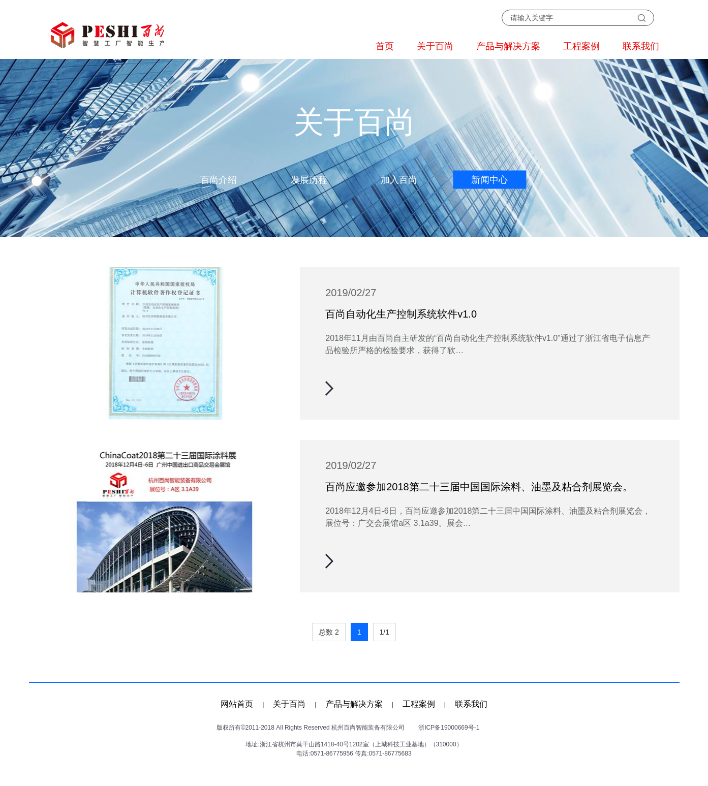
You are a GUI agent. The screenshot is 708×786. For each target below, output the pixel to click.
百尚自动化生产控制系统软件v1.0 (401, 314)
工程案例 (581, 46)
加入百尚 (399, 180)
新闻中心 (489, 180)
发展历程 (309, 180)
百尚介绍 (218, 180)
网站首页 (237, 704)
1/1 (384, 632)
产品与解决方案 (508, 46)
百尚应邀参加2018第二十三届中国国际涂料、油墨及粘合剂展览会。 (479, 486)
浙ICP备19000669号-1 (448, 727)
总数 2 (329, 632)
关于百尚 (435, 46)
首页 (385, 46)
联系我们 (641, 46)
